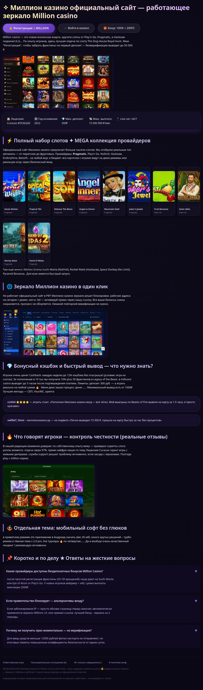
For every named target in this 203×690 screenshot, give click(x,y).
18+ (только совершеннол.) (88, 662)
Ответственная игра (13, 662)
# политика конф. (118, 662)
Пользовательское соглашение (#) (48, 662)
